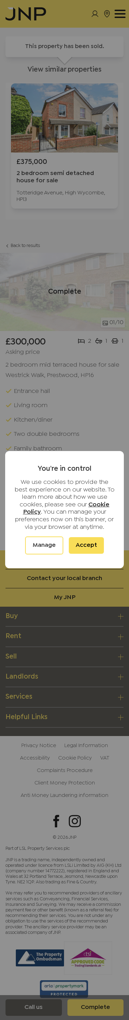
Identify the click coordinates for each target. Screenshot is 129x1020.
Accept (86, 545)
